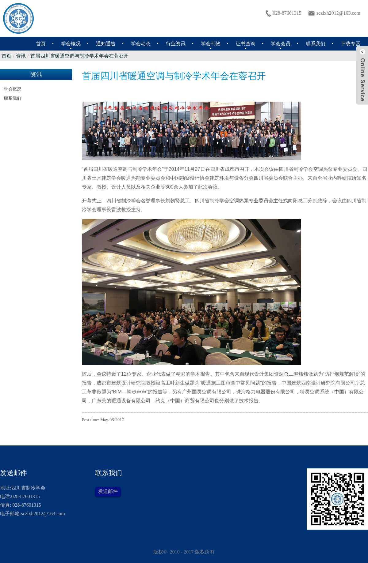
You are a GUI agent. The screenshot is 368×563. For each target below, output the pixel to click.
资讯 (21, 55)
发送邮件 (108, 491)
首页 (6, 55)
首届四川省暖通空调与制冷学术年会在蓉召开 (79, 55)
